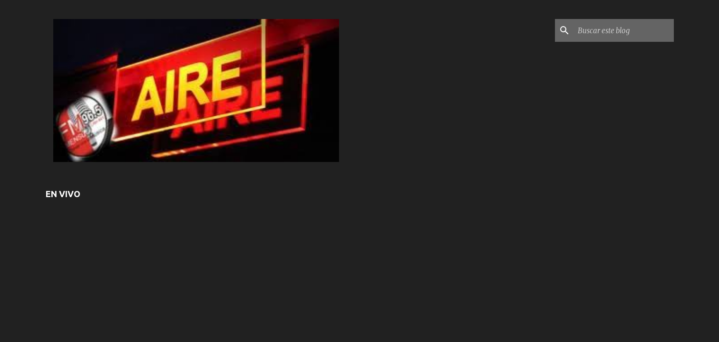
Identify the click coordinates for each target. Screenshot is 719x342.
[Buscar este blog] (624, 30)
